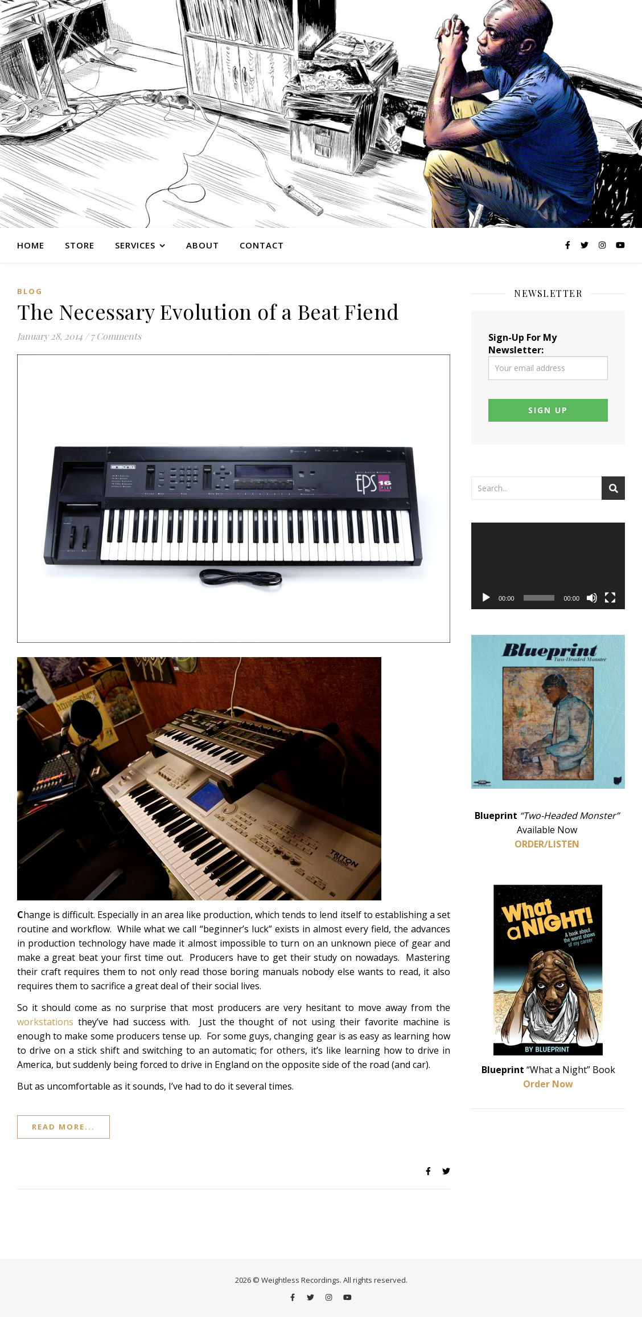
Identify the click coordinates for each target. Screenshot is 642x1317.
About (202, 245)
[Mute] (592, 598)
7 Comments (115, 336)
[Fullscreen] (610, 598)
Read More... (63, 1127)
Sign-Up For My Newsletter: (548, 355)
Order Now (548, 1084)
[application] (548, 566)
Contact (262, 245)
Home (30, 245)
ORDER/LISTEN (547, 844)
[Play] (486, 598)
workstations (45, 1022)
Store (79, 245)
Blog (30, 291)
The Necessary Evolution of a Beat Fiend (208, 311)
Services (135, 245)
